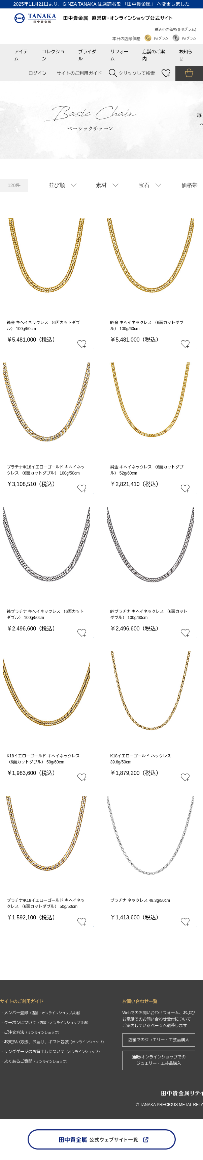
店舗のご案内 (153, 55)
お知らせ (186, 55)
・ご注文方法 (30, 1032)
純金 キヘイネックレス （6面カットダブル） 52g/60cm (146, 470)
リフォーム (119, 55)
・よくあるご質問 (34, 1061)
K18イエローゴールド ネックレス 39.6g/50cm (140, 759)
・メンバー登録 (41, 1012)
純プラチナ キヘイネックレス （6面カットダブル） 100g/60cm (149, 614)
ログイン (37, 73)
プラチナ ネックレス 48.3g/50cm (140, 900)
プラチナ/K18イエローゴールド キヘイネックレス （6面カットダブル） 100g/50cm (46, 470)
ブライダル (87, 55)
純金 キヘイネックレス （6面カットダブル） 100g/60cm (146, 325)
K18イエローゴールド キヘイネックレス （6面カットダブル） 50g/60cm (43, 759)
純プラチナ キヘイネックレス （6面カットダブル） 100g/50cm (45, 614)
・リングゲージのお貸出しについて (51, 1051)
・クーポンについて (45, 1022)
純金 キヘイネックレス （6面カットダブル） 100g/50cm (43, 325)
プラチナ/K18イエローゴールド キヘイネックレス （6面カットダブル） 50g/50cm (46, 903)
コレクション (53, 55)
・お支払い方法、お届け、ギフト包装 (53, 1042)
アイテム (21, 55)
